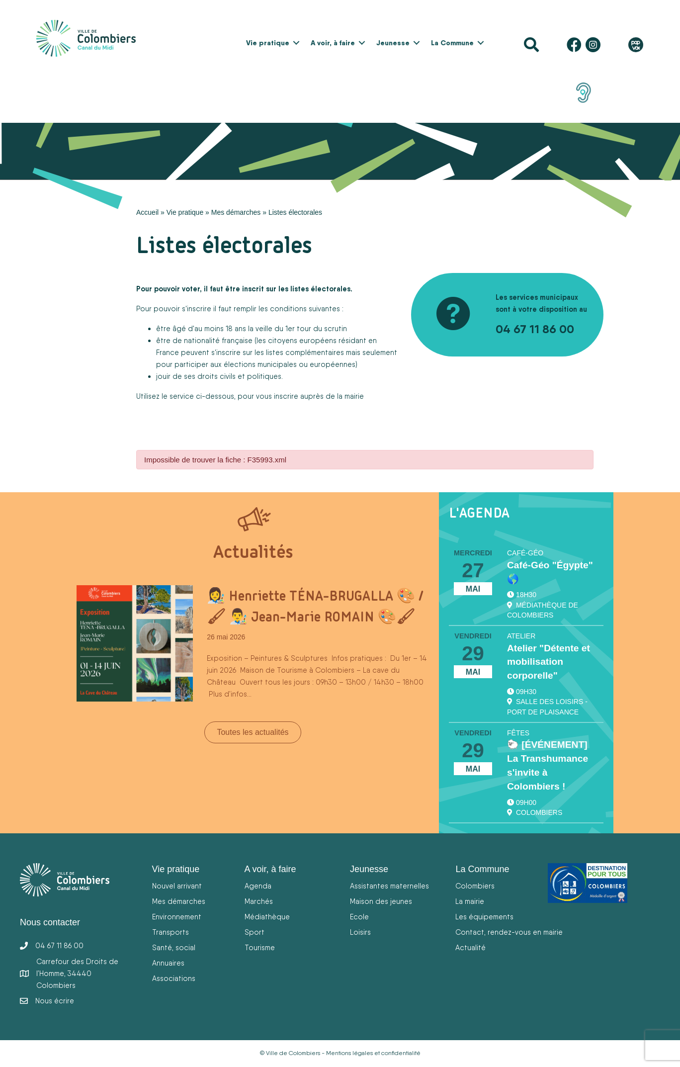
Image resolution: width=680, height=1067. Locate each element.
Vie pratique (267, 42)
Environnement (176, 916)
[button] (296, 43)
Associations (173, 978)
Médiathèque (267, 916)
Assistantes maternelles (389, 886)
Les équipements (484, 916)
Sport (254, 932)
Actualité (470, 947)
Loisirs (360, 932)
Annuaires (168, 963)
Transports (170, 932)
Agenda (258, 886)
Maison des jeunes (381, 901)
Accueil (147, 212)
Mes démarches (236, 212)
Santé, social (173, 947)
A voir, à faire (333, 42)
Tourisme (260, 947)
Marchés (259, 901)
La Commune (452, 42)
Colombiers (475, 886)
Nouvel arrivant (177, 886)
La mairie (469, 901)
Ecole (359, 916)
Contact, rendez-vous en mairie (509, 932)
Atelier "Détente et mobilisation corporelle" (548, 662)
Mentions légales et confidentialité (373, 1053)
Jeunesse (393, 42)
